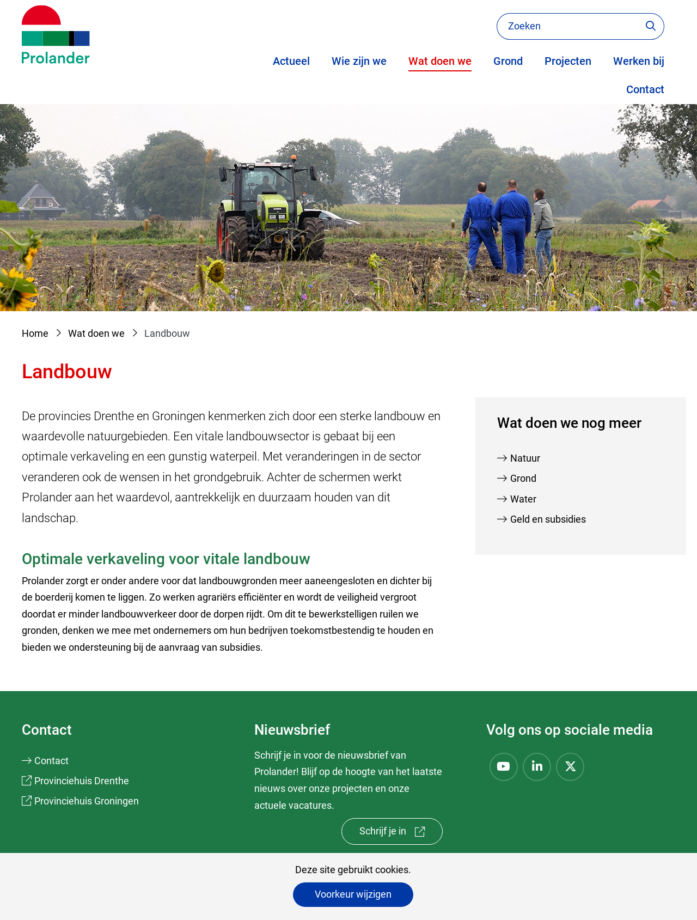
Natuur (525, 458)
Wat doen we (440, 61)
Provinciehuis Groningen (86, 801)
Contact (645, 89)
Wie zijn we (359, 61)
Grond (508, 61)
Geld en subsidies (548, 519)
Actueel (291, 61)
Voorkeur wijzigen (353, 894)
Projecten (568, 61)
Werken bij (638, 61)
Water (523, 499)
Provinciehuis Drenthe (81, 780)
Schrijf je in (401, 833)
